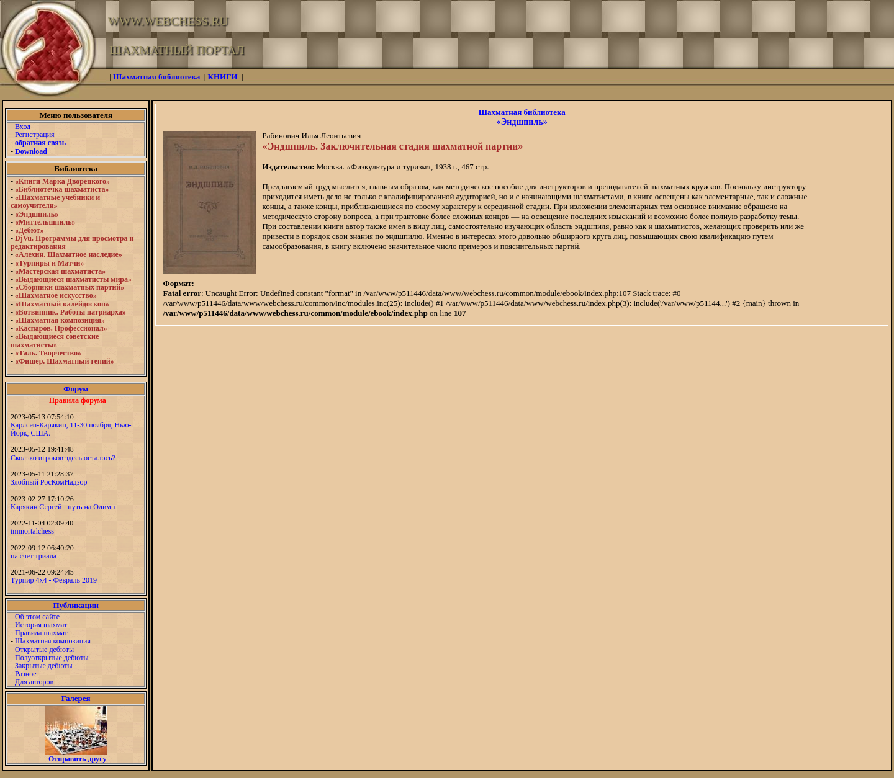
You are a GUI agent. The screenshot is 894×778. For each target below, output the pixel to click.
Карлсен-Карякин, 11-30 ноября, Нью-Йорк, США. (71, 429)
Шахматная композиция (53, 641)
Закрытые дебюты (44, 665)
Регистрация (35, 134)
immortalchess (32, 531)
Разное (26, 673)
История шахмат (41, 624)
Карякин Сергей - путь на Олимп (63, 507)
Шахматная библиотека (522, 112)
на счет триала (33, 556)
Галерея (76, 698)
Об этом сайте (37, 616)
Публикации (76, 605)
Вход (22, 126)
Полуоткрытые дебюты (51, 657)
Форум (75, 388)
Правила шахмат (41, 632)
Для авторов (34, 681)
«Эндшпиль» (522, 122)
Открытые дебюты (44, 649)
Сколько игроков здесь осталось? (63, 458)
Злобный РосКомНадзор (49, 482)
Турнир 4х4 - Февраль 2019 (54, 580)
